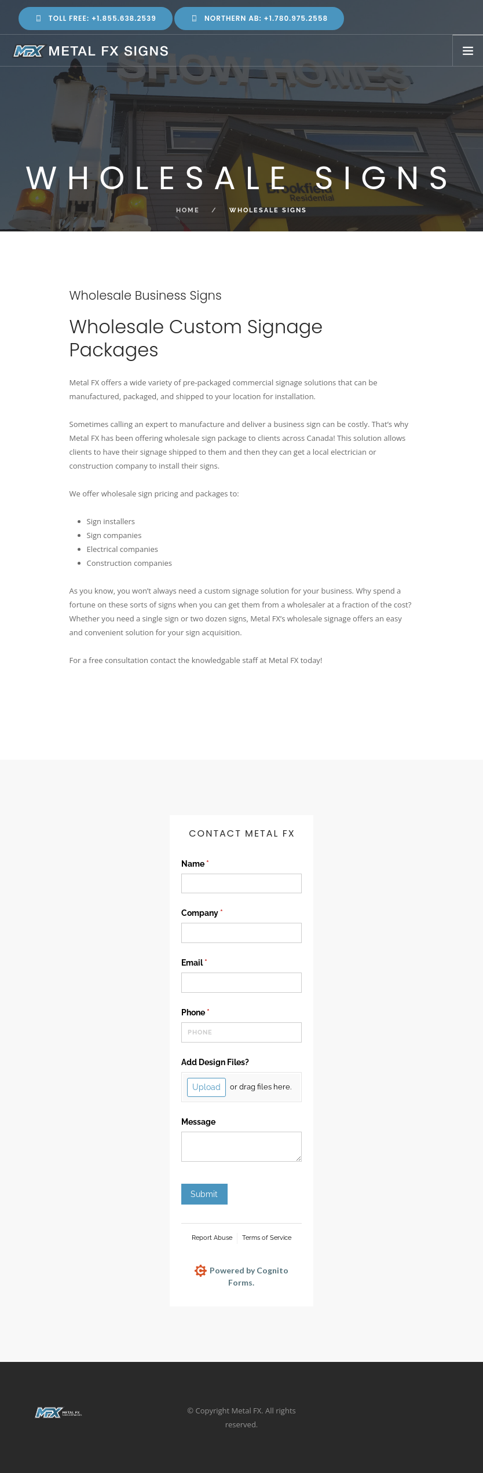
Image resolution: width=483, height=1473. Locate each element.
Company (218, 913)
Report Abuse (212, 1238)
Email (210, 963)
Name (211, 864)
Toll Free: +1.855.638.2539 (95, 18)
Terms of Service (266, 1238)
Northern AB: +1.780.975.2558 (259, 18)
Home (188, 210)
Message (198, 1121)
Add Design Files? (215, 1062)
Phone (212, 1013)
